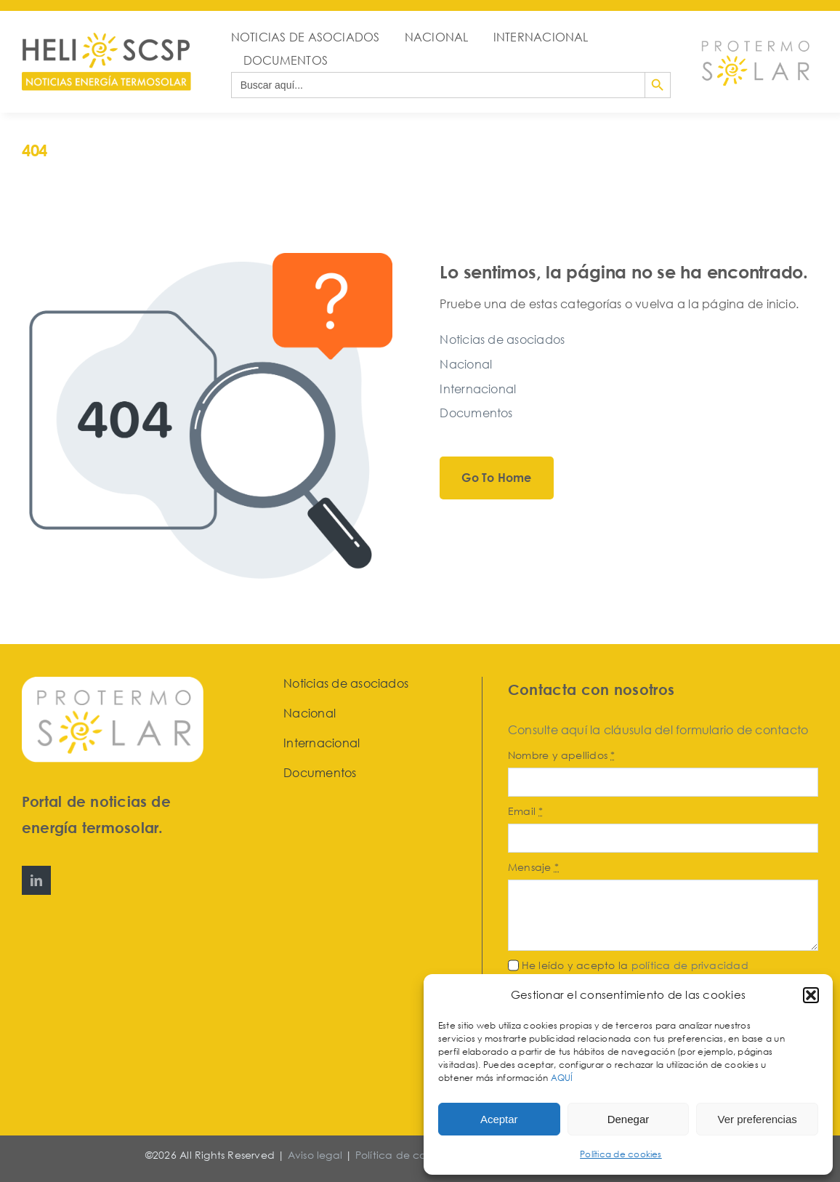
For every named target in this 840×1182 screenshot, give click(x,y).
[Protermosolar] (755, 37)
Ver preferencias (757, 1119)
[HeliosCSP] (106, 38)
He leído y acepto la (635, 965)
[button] (811, 995)
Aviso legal (315, 1155)
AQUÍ (563, 1077)
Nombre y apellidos (561, 755)
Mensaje (533, 867)
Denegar (628, 1119)
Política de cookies (621, 1154)
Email (526, 811)
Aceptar (499, 1119)
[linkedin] (36, 880)
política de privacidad (689, 965)
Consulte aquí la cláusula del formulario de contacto (658, 730)
